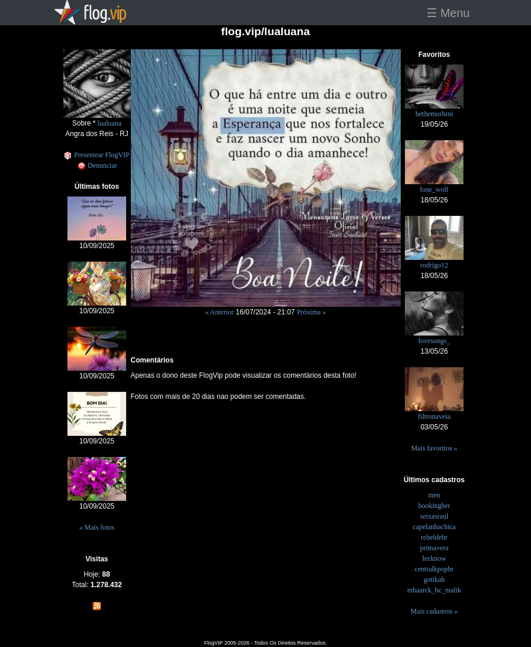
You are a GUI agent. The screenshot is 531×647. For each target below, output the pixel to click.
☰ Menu (448, 12)
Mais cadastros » (434, 611)
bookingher (434, 506)
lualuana (109, 123)
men (434, 495)
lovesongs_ (434, 341)
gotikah (434, 579)
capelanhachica (433, 527)
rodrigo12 (434, 265)
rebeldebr (434, 537)
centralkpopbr (434, 569)
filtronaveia (434, 416)
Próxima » (311, 312)
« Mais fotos (96, 527)
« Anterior (219, 312)
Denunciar (97, 165)
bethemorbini (434, 114)
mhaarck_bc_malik (434, 590)
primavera (434, 548)
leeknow (434, 558)
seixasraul (434, 516)
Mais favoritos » (434, 448)
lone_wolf (434, 189)
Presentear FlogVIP (96, 155)
